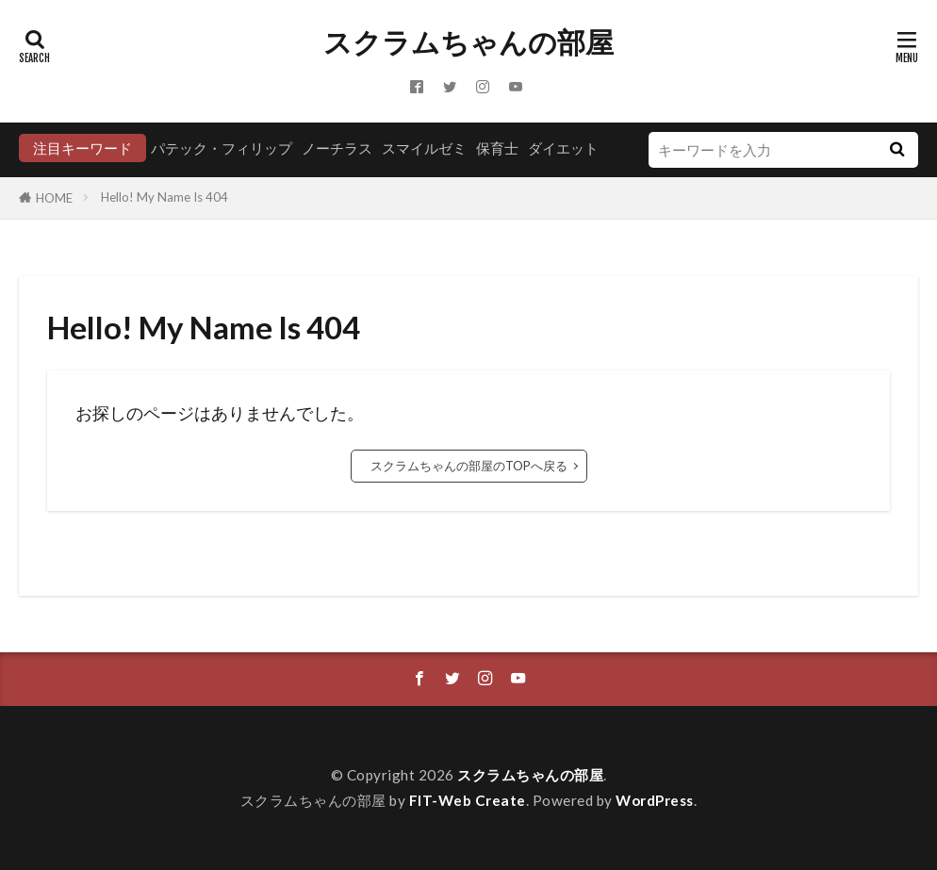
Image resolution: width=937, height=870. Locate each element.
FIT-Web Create (467, 800)
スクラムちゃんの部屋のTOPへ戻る (468, 465)
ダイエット (563, 148)
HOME (54, 197)
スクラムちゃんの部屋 (468, 42)
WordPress (655, 800)
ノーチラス (337, 148)
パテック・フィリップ (221, 148)
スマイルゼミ (424, 148)
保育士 (497, 148)
